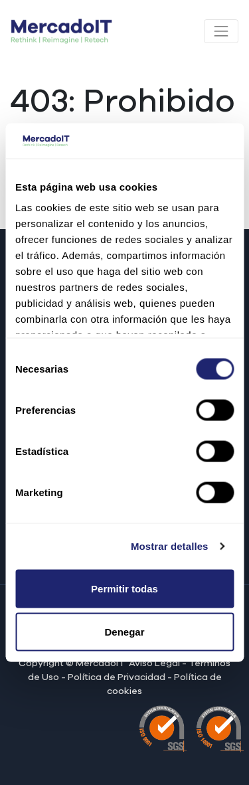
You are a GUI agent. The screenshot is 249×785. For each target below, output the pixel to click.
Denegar (124, 632)
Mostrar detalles (169, 546)
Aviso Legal (155, 663)
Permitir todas (124, 588)
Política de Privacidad (116, 677)
